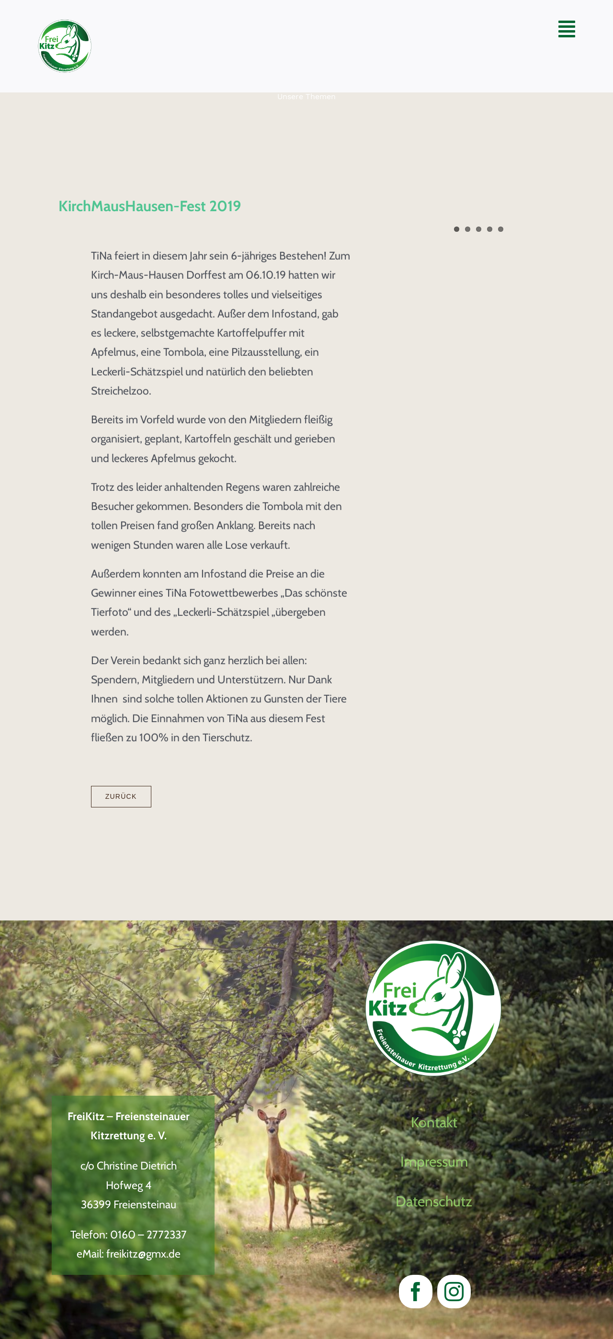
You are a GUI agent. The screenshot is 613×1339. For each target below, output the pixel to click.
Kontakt (434, 1122)
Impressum (434, 1161)
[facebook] (415, 1291)
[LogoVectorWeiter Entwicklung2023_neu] (65, 24)
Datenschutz (434, 1201)
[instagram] (454, 1291)
